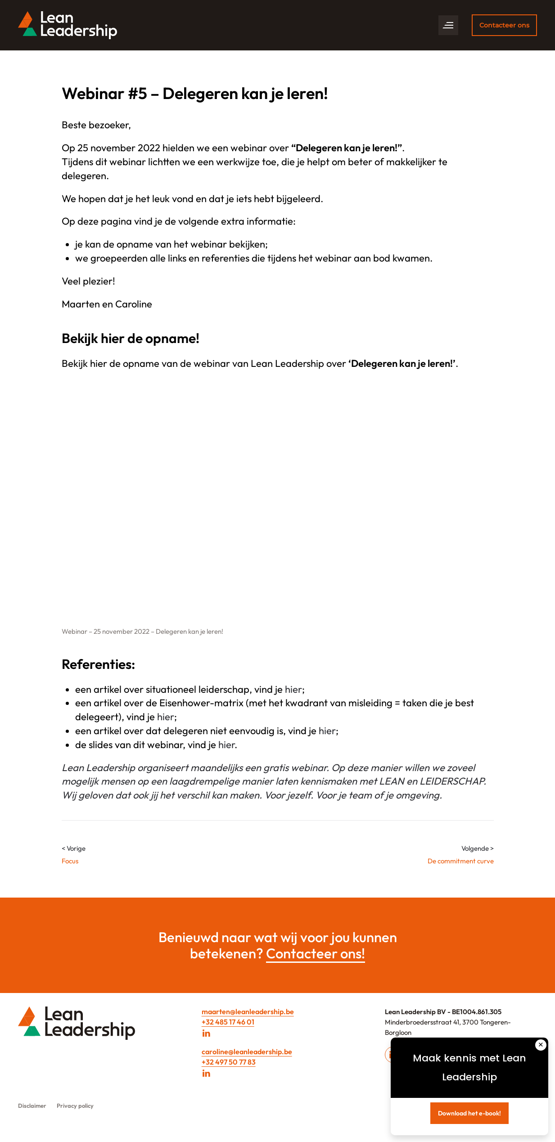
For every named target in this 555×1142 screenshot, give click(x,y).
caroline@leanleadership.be (247, 1051)
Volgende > (477, 848)
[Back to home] (67, 25)
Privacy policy (75, 1105)
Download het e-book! (469, 1113)
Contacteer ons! (315, 953)
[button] (448, 25)
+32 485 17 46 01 (228, 1021)
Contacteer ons (504, 25)
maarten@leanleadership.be (248, 1011)
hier (293, 689)
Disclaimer (32, 1105)
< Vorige (74, 848)
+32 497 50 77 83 (229, 1061)
